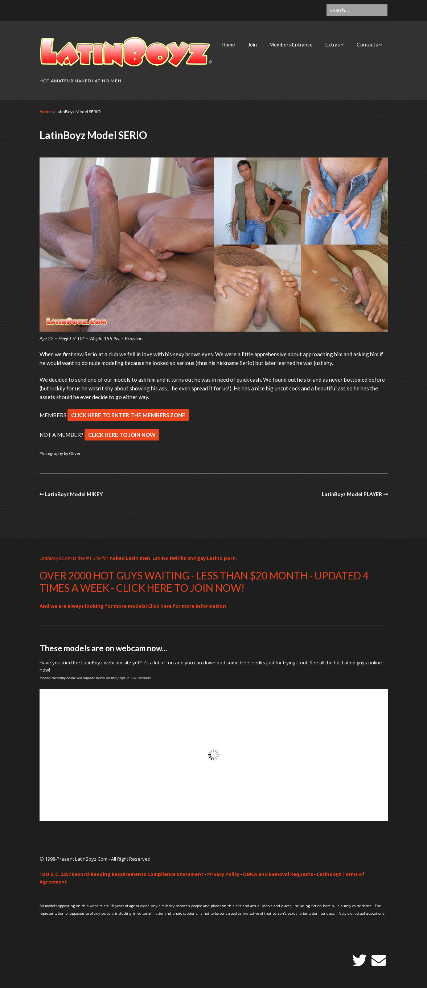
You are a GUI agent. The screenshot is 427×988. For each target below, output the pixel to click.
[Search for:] (357, 10)
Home (228, 44)
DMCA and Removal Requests (278, 874)
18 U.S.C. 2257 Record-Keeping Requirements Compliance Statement (122, 874)
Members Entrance (291, 44)
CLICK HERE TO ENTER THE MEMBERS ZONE (128, 415)
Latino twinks (169, 558)
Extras (332, 44)
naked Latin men (130, 558)
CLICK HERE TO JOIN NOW (122, 434)
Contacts (367, 44)
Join (252, 44)
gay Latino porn (216, 558)
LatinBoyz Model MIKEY (74, 494)
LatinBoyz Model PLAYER (352, 494)
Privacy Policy (223, 874)
